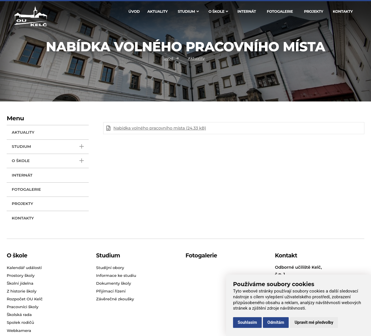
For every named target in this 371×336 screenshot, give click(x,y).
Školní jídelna (20, 283)
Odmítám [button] (276, 322)
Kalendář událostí (24, 267)
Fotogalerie (280, 11)
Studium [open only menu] (48, 146)
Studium (188, 11)
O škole (218, 11)
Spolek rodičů (20, 322)
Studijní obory (110, 267)
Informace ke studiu (116, 275)
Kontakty (343, 11)
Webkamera (19, 330)
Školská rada (19, 314)
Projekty (313, 11)
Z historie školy (22, 291)
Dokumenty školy (113, 283)
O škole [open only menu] (48, 160)
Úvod (134, 11)
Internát (246, 11)
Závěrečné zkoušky (115, 299)
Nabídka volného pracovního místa (159, 128)
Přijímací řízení (111, 291)
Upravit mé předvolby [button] (313, 322)
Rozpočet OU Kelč (25, 299)
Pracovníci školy (22, 306)
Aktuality (157, 11)
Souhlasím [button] (247, 322)
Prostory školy (20, 275)
